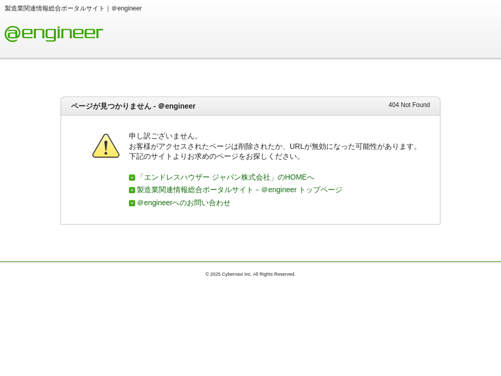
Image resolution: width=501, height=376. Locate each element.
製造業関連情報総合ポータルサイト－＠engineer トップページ (239, 189)
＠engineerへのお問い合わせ (184, 202)
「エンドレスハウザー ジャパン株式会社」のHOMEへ (225, 177)
